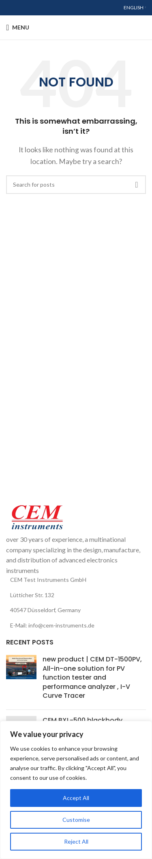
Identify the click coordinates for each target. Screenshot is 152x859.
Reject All (76, 841)
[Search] (76, 184)
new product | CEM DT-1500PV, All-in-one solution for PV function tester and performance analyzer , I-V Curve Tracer (92, 677)
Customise (76, 819)
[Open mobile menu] (17, 27)
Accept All (76, 797)
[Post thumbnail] (21, 679)
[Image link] (36, 517)
